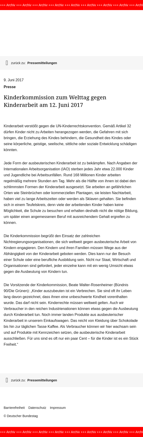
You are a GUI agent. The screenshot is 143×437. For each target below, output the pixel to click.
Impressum (58, 408)
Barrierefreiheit (14, 408)
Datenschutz (37, 408)
